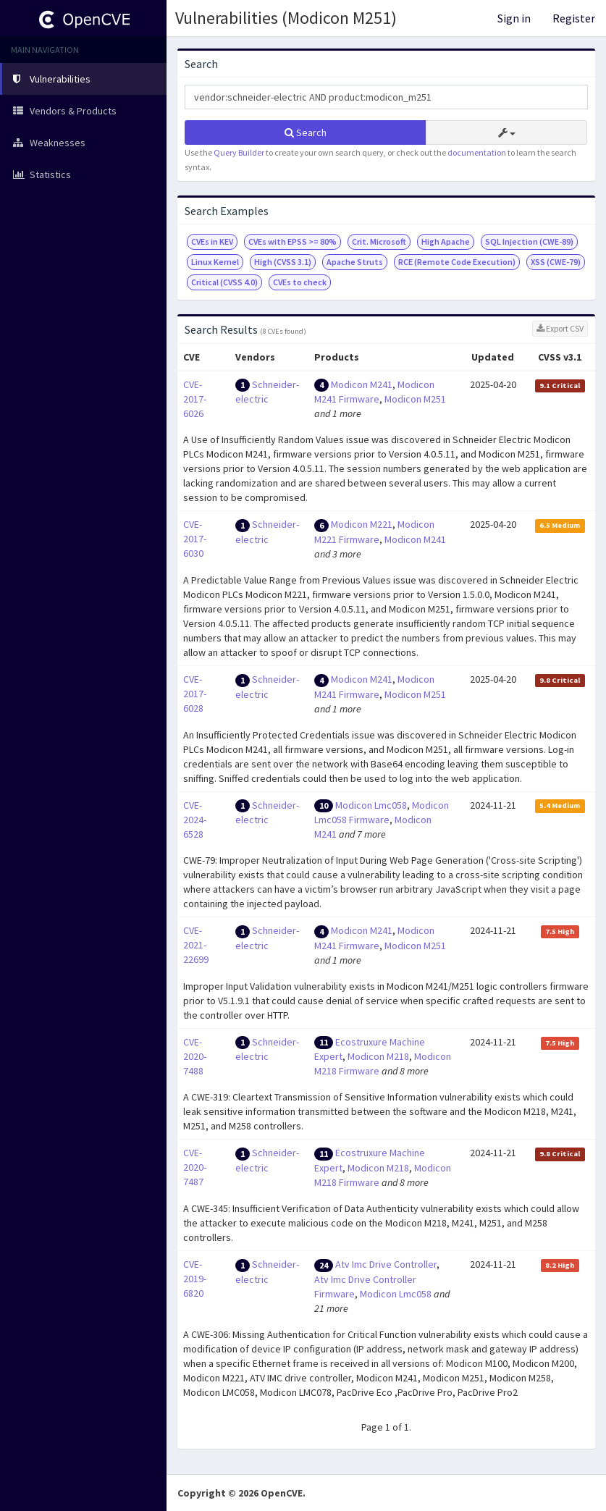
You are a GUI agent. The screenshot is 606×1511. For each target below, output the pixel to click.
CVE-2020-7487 (194, 1167)
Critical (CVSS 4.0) (224, 282)
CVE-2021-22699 (196, 945)
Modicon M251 (415, 398)
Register (573, 18)
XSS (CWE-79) (556, 261)
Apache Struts (355, 261)
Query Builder (239, 152)
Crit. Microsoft (379, 241)
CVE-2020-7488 (194, 1056)
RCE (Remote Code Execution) (456, 261)
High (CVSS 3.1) (282, 261)
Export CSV (560, 328)
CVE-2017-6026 (194, 399)
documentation (476, 152)
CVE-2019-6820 (194, 1279)
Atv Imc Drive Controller (386, 1264)
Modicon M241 (361, 384)
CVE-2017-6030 (194, 539)
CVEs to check (300, 282)
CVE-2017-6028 (194, 694)
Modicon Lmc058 (371, 805)
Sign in (514, 18)
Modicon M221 (361, 524)
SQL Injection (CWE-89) (529, 241)
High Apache (445, 241)
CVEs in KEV (212, 241)
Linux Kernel (215, 261)
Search (306, 132)
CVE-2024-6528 (194, 820)
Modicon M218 (378, 1056)
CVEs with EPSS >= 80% (292, 241)
